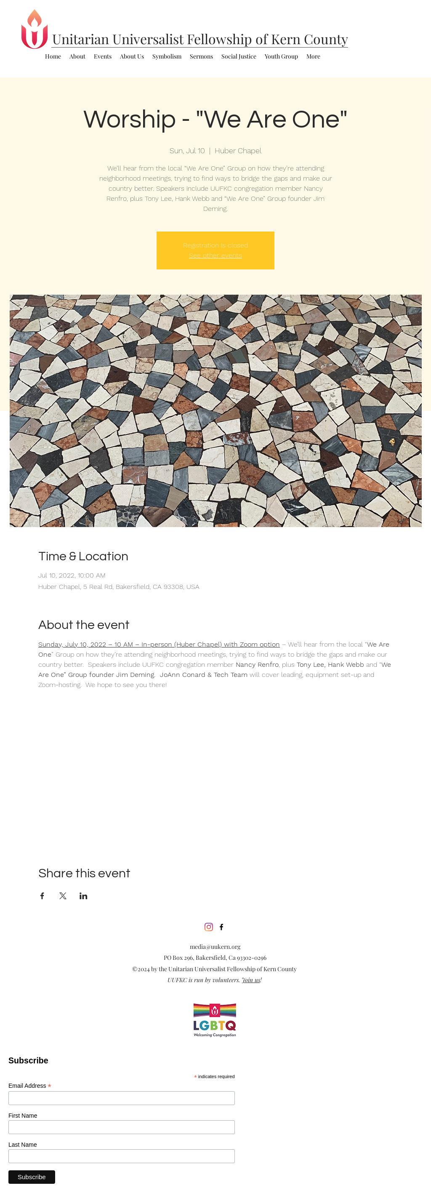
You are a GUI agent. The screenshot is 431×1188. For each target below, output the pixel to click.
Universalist (149, 38)
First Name (22, 1115)
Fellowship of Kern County (267, 38)
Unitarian (82, 38)
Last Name (22, 1144)
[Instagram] (209, 927)
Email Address (29, 1086)
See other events (215, 255)
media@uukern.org (215, 947)
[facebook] (221, 927)
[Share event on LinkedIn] (84, 895)
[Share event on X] (63, 895)
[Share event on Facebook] (42, 895)
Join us (251, 980)
